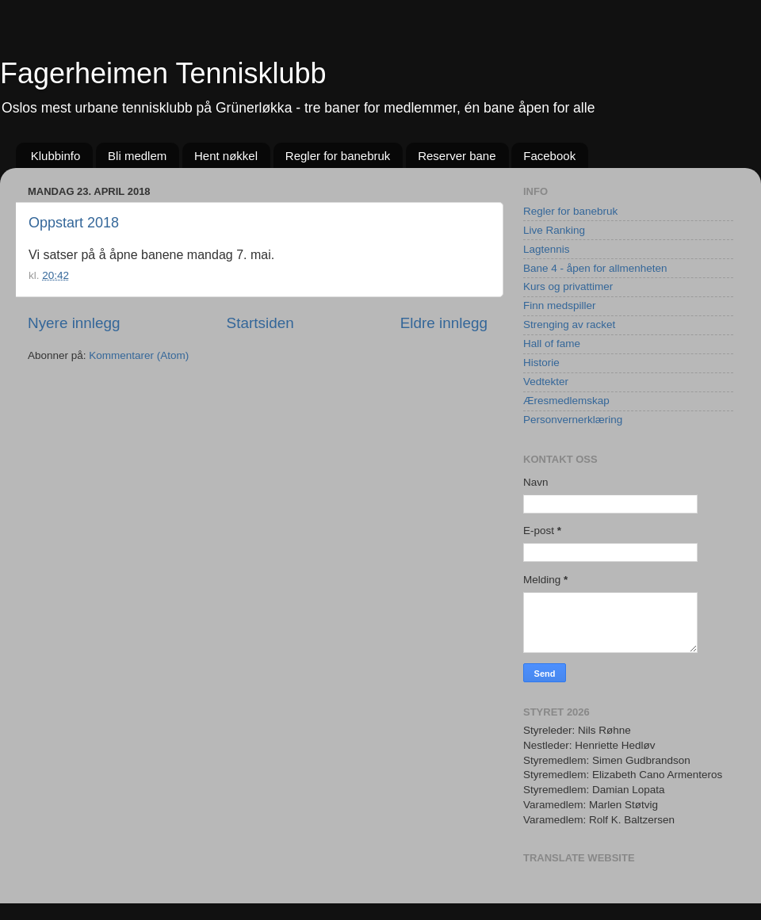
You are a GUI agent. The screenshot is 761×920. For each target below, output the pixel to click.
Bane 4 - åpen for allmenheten (595, 268)
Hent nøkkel (226, 155)
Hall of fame (551, 343)
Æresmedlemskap (566, 401)
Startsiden (260, 323)
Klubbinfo (56, 155)
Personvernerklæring (572, 420)
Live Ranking (554, 230)
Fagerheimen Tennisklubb (163, 73)
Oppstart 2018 (74, 223)
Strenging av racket (569, 324)
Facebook (549, 155)
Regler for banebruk (338, 155)
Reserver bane (456, 155)
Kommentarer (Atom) (139, 355)
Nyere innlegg (74, 323)
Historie (541, 362)
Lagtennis (546, 249)
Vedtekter (545, 381)
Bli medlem (137, 155)
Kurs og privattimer (568, 286)
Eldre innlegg (444, 323)
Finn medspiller (559, 305)
